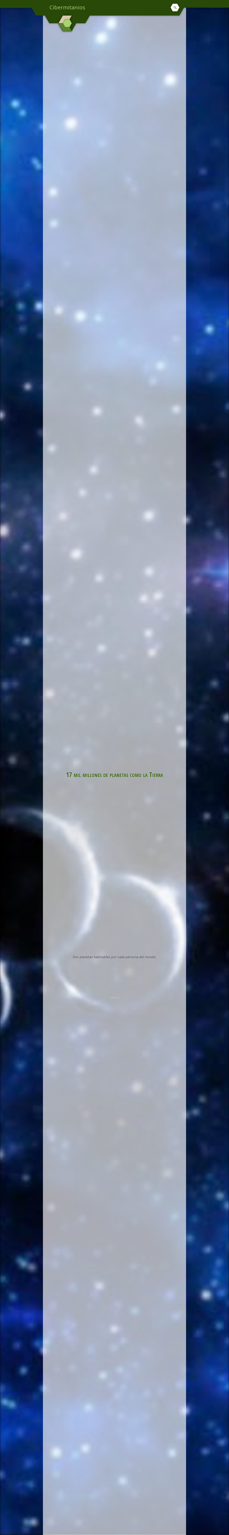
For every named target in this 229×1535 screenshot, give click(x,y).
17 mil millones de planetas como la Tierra (114, 774)
